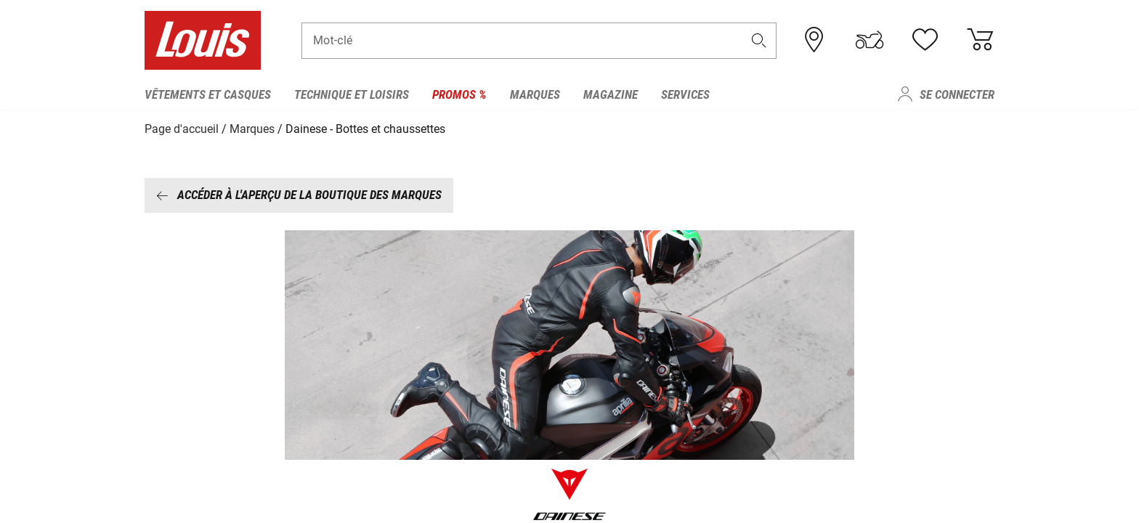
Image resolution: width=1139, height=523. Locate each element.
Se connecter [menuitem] (957, 94)
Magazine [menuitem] (610, 94)
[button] (759, 41)
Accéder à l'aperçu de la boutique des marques (299, 194)
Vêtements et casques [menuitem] (208, 94)
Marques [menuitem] (535, 94)
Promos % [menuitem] (459, 94)
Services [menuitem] (685, 94)
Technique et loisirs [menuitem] (351, 94)
